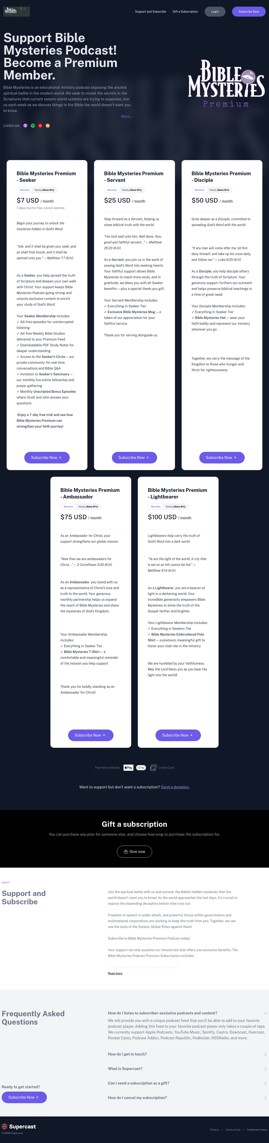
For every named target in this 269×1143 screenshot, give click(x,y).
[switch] (37, 190)
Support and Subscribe (150, 11)
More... (127, 116)
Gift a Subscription (185, 11)
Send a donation (175, 787)
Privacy (214, 1129)
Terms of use (233, 1129)
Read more (115, 973)
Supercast (17, 1133)
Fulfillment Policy (257, 1129)
